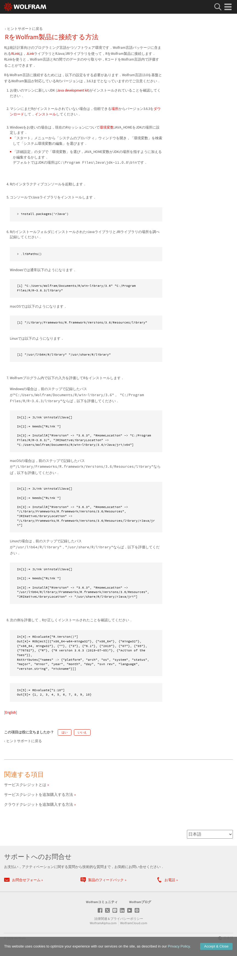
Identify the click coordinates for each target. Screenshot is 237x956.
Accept (216, 946)
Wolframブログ (140, 902)
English (10, 712)
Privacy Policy (179, 946)
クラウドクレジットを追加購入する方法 (38, 804)
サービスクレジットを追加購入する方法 (38, 794)
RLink (15, 53)
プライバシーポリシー (126, 919)
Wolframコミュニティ (102, 902)
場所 (115, 108)
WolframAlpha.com (103, 923)
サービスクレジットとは (25, 784)
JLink (30, 53)
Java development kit (72, 90)
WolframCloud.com (133, 923)
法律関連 (100, 919)
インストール (45, 114)
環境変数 (107, 127)
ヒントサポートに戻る (25, 28)
